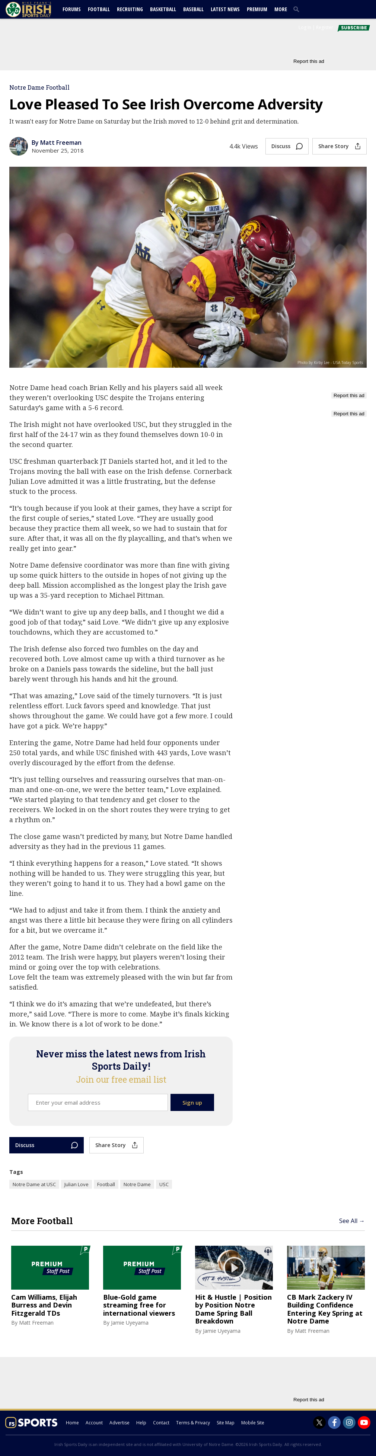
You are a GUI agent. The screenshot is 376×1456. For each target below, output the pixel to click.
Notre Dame (137, 1184)
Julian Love (76, 1184)
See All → (352, 1221)
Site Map (226, 1423)
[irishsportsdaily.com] (37, 9)
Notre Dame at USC (34, 1184)
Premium (257, 9)
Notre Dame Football (39, 87)
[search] (297, 9)
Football (99, 9)
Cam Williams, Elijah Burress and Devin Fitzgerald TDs (44, 1305)
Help (141, 1423)
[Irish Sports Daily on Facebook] (334, 1422)
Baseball (193, 9)
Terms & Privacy (193, 1423)
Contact (161, 1423)
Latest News (225, 9)
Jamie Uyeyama (130, 1322)
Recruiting (130, 9)
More (280, 9)
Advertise (119, 1423)
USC (164, 1184)
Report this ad (308, 61)
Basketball (163, 9)
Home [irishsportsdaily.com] (72, 1423)
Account (94, 1423)
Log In (305, 27)
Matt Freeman (36, 1322)
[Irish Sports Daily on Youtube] (364, 1422)
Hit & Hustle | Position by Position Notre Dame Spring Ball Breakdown (233, 1309)
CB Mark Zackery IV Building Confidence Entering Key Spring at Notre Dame (325, 1309)
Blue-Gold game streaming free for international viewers (139, 1305)
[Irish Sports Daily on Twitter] (319, 1422)
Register (324, 27)
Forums (72, 9)
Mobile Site (252, 1423)
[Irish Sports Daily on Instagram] (349, 1422)
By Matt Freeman (57, 142)
